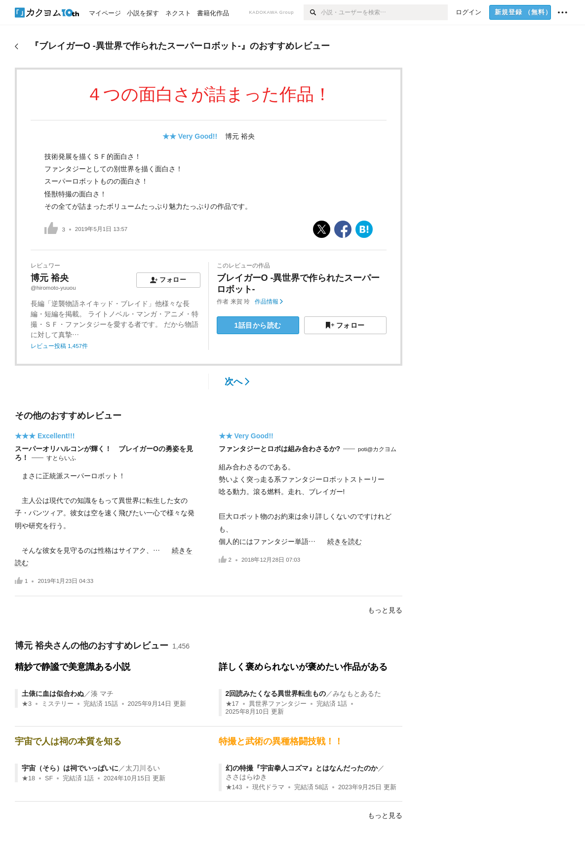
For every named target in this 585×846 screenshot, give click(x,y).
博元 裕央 (240, 136)
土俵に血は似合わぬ (53, 693)
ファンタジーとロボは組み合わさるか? (280, 449)
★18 (28, 778)
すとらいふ (61, 458)
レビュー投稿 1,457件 (59, 346)
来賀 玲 (240, 302)
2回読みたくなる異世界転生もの (276, 693)
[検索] (312, 12)
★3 (27, 703)
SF (49, 778)
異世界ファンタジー (278, 703)
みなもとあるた (357, 693)
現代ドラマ (268, 787)
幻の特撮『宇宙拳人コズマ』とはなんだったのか (302, 768)
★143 (234, 787)
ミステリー (57, 703)
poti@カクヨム (377, 449)
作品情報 (269, 302)
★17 (232, 703)
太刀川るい (142, 768)
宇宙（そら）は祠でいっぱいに (70, 768)
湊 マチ (102, 693)
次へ (237, 381)
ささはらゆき (246, 777)
